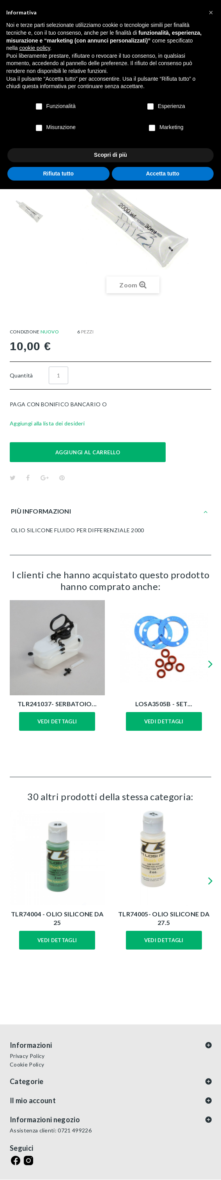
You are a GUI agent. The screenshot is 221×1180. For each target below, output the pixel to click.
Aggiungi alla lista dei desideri (47, 423)
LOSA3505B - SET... (164, 703)
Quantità (21, 375)
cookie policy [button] (34, 48)
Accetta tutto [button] (162, 173)
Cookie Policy (27, 1064)
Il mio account (33, 1100)
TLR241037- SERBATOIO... (57, 703)
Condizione (24, 332)
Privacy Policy (27, 1055)
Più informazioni (41, 511)
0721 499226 (75, 1130)
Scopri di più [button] (110, 155)
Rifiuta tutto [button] (58, 173)
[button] (211, 12)
